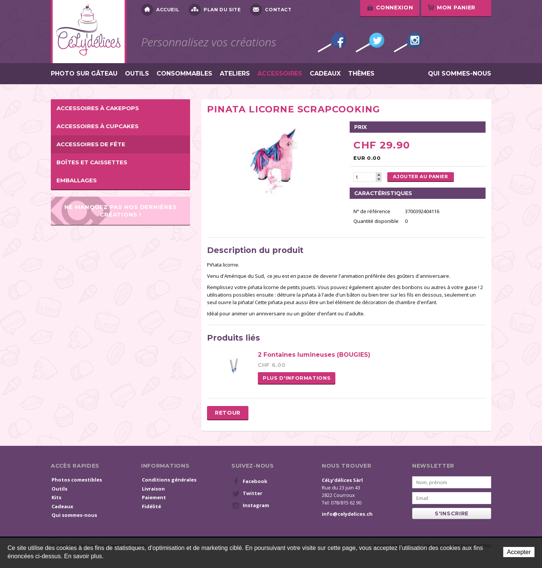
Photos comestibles (77, 479)
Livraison (153, 488)
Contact (270, 10)
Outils (137, 74)
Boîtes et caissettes (91, 162)
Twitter (370, 42)
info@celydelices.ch (347, 513)
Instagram (408, 42)
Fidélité (151, 506)
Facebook (332, 42)
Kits (56, 497)
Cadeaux (325, 74)
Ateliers (235, 74)
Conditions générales (169, 479)
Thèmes (361, 74)
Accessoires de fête (90, 144)
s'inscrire (452, 513)
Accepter (519, 552)
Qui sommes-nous (459, 74)
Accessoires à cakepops (97, 108)
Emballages (76, 180)
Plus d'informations (296, 378)
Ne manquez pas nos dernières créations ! (120, 210)
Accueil (160, 10)
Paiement (154, 497)
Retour (228, 412)
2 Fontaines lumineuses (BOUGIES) (314, 354)
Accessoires (279, 74)
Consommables (184, 74)
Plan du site (215, 10)
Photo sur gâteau (84, 74)
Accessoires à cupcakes (97, 126)
